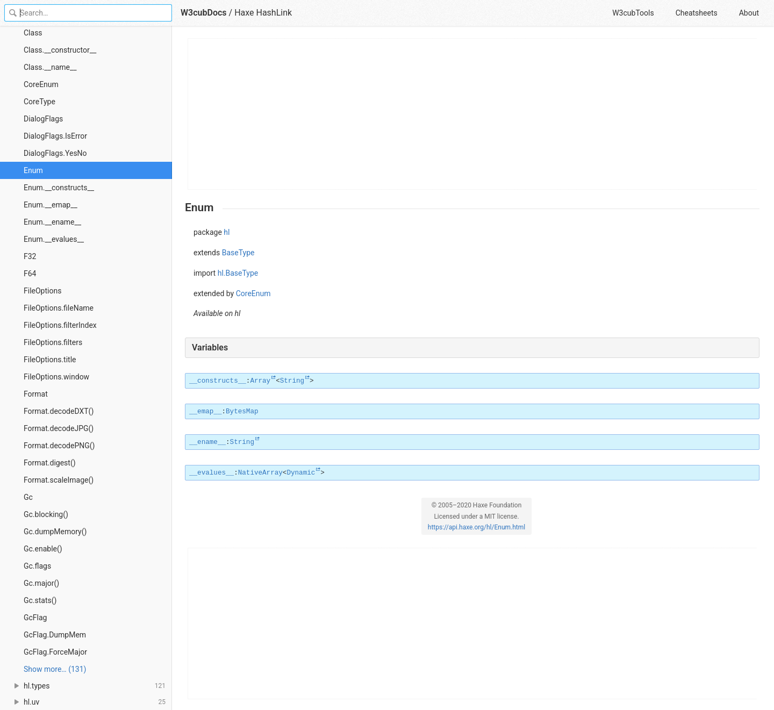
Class (33, 32)
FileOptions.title (50, 359)
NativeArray (260, 473)
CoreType (39, 101)
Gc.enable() (43, 548)
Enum (33, 170)
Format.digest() (50, 462)
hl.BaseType (238, 273)
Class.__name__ (50, 67)
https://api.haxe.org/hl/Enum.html (476, 527)
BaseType (238, 252)
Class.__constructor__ (60, 50)
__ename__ (207, 442)
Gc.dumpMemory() (55, 531)
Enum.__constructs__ (59, 187)
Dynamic (300, 473)
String (292, 381)
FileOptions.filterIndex (60, 325)
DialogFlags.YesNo (55, 153)
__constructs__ (217, 381)
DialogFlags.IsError (55, 136)
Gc (28, 497)
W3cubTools (633, 13)
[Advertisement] (472, 114)
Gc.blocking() (46, 514)
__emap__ (205, 411)
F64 (30, 273)
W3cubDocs (204, 13)
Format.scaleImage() (59, 480)
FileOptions (42, 290)
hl (227, 232)
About (749, 13)
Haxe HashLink (263, 13)
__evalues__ (211, 473)
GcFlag (35, 617)
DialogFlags (43, 118)
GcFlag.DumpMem (55, 634)
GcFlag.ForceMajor (55, 652)
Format (36, 394)
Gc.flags (37, 566)
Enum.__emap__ (50, 204)
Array (260, 381)
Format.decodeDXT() (59, 411)
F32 (30, 256)
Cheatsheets (697, 13)
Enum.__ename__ (52, 222)
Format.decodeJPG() (59, 428)
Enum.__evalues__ (54, 239)
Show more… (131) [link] (55, 669)
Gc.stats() (40, 600)
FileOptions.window (56, 376)
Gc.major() (41, 583)
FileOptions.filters (53, 342)
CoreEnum (41, 84)
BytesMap (242, 411)
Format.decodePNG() (59, 445)
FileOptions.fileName (59, 308)
